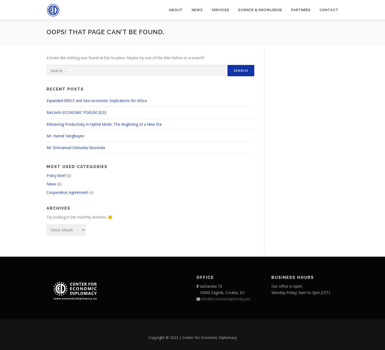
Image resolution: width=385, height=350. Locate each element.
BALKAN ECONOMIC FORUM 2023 (76, 112)
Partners (301, 10)
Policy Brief (56, 175)
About (176, 10)
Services (220, 10)
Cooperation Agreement (67, 192)
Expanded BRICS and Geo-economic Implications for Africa (97, 100)
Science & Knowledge (260, 10)
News (197, 10)
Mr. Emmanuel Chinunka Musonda (76, 147)
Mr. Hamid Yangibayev (65, 135)
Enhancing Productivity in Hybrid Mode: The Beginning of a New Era (104, 124)
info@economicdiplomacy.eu (225, 298)
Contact (329, 10)
